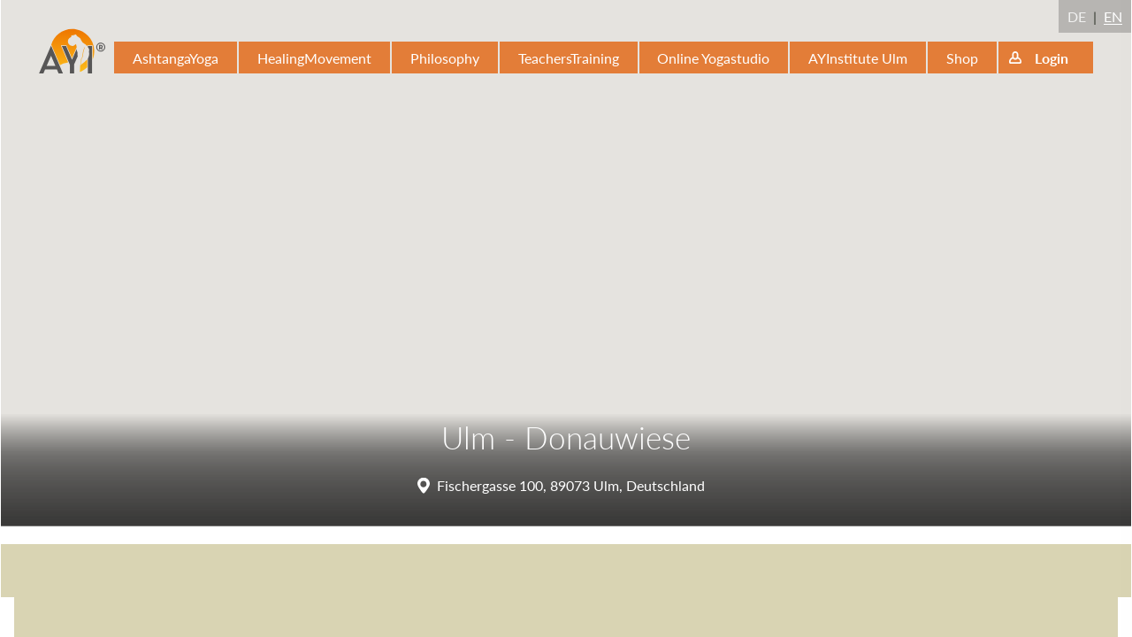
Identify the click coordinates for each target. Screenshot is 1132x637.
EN (1113, 16)
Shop (962, 58)
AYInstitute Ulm (857, 58)
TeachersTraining (568, 58)
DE (1076, 16)
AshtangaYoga (175, 58)
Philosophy (444, 58)
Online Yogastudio (713, 58)
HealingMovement (314, 58)
